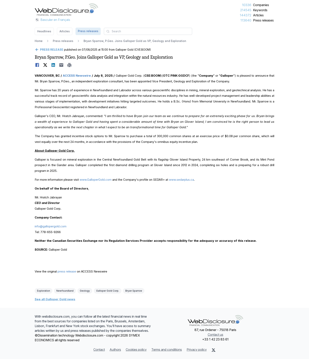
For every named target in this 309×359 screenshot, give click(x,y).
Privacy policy (197, 350)
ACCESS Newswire (77, 75)
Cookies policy (136, 350)
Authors (115, 350)
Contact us (215, 335)
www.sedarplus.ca (181, 179)
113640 (245, 20)
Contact (99, 350)
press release (67, 271)
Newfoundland (65, 290)
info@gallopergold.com (50, 226)
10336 (246, 5)
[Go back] (49, 49)
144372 (245, 15)
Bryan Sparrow (133, 290)
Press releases (263, 20)
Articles (258, 15)
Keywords (260, 10)
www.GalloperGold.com (96, 179)
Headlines (44, 31)
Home (39, 41)
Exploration (43, 290)
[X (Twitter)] (213, 350)
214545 (245, 10)
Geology (85, 290)
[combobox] (148, 31)
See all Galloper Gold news (55, 299)
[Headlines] (66, 9)
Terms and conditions (166, 350)
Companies (261, 5)
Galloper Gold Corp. (107, 290)
